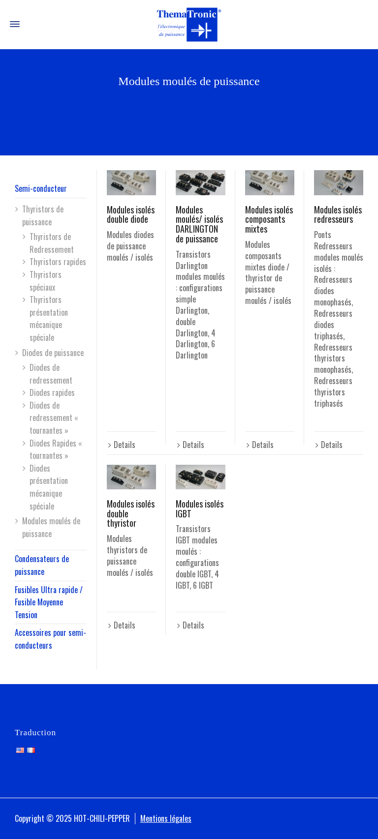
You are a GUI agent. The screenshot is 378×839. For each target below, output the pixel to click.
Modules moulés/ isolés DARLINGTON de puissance (199, 224)
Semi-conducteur (41, 188)
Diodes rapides (52, 392)
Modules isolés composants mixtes (269, 219)
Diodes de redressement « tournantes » (54, 417)
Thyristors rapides (58, 262)
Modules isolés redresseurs (338, 214)
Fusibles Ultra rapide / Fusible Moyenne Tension (49, 602)
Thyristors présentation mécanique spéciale (49, 318)
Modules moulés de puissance (51, 527)
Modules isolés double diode (131, 214)
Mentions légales (165, 818)
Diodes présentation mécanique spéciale (49, 487)
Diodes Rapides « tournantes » (56, 449)
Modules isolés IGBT (199, 508)
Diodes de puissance (53, 353)
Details (124, 444)
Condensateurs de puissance (42, 565)
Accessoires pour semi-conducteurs (50, 639)
